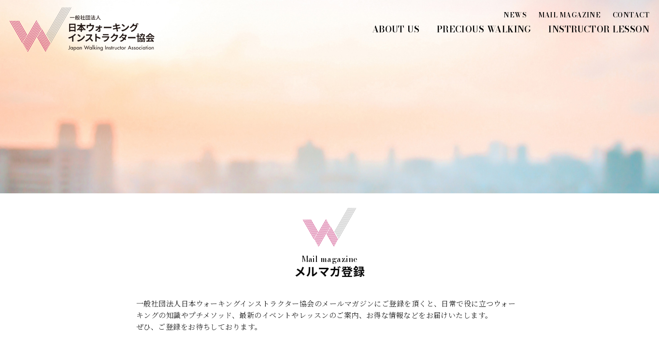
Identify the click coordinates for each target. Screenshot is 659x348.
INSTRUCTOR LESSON (598, 29)
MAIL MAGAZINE (570, 15)
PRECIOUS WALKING (484, 29)
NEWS (515, 15)
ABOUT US (396, 29)
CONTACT (631, 15)
